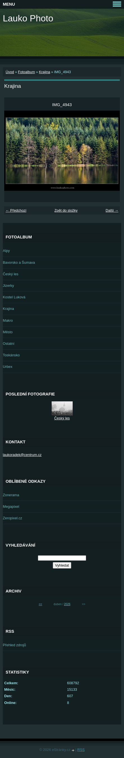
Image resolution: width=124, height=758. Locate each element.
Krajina (44, 72)
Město (8, 332)
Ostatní (8, 343)
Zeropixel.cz (12, 518)
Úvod (10, 72)
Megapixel (11, 506)
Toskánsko (11, 355)
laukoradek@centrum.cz (22, 455)
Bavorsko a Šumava (19, 262)
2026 (67, 604)
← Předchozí (16, 210)
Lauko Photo (28, 18)
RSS (81, 750)
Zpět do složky (66, 210)
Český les (10, 274)
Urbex (7, 367)
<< (40, 604)
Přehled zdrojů (14, 645)
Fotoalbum (26, 72)
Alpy (6, 251)
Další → (111, 210)
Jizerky (8, 285)
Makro (8, 320)
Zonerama (11, 495)
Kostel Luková (14, 297)
